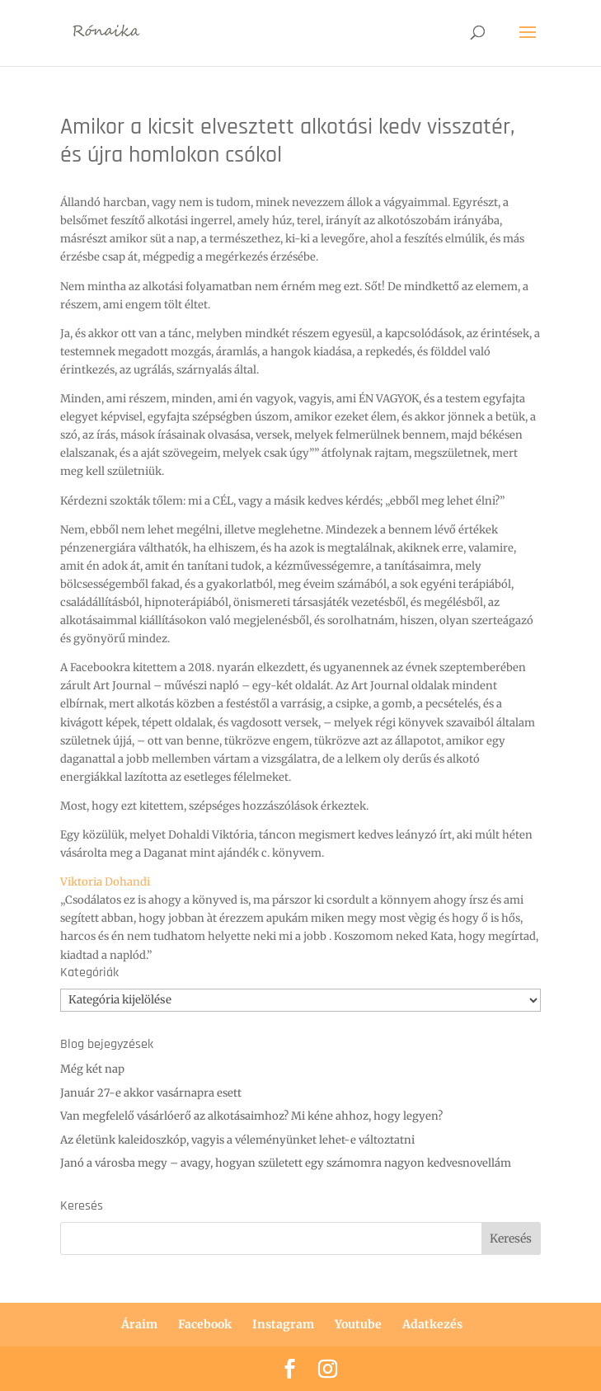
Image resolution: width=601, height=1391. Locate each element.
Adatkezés (432, 1324)
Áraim (139, 1324)
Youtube (358, 1324)
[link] (105, 882)
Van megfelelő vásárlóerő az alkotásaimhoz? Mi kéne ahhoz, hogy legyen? (251, 1116)
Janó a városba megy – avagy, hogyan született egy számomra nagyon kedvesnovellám (285, 1163)
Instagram (283, 1324)
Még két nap (92, 1069)
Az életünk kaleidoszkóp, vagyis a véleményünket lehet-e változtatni (237, 1140)
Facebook (205, 1324)
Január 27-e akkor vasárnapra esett (151, 1093)
